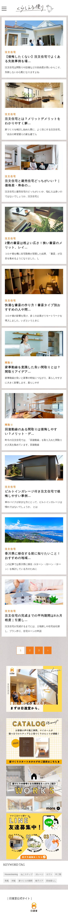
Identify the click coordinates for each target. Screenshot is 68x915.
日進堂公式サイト (19, 898)
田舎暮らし (51, 881)
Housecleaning (11, 874)
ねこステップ (27, 874)
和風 (7, 881)
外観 (14, 881)
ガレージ (39, 874)
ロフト (49, 874)
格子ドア (39, 881)
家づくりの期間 (25, 881)
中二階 (58, 874)
